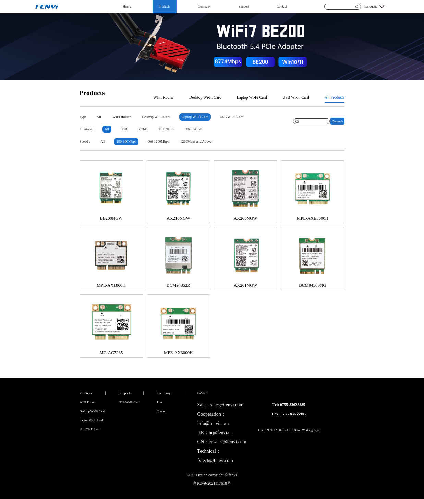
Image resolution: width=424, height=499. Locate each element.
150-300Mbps (126, 141)
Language (370, 6)
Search (337, 121)
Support (244, 6)
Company (204, 6)
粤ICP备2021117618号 (212, 483)
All (99, 117)
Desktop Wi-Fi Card (205, 97)
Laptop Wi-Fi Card (252, 97)
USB (123, 129)
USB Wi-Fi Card (295, 97)
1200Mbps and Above (195, 141)
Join (159, 402)
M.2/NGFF (166, 129)
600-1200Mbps (158, 141)
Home (127, 6)
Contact (282, 6)
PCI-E (142, 129)
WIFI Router (163, 97)
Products (164, 6)
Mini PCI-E (193, 129)
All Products (334, 97)
